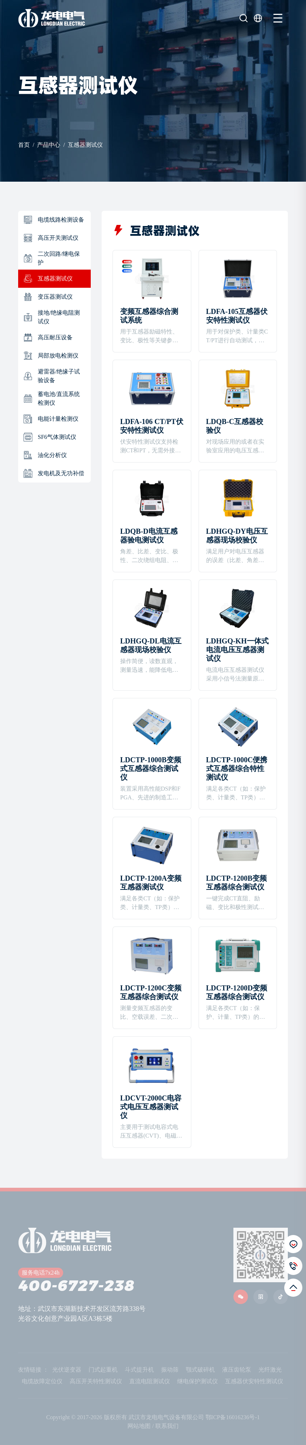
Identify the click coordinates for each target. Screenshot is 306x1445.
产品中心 (48, 145)
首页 (24, 145)
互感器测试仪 (85, 145)
